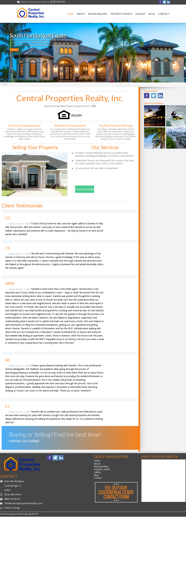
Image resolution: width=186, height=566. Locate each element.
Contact (164, 14)
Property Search (121, 14)
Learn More (14, 50)
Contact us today (84, 189)
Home (70, 14)
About (81, 14)
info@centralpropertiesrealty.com (35, 1)
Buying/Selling (97, 14)
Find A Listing (11, 507)
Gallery (140, 14)
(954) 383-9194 (12, 494)
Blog (152, 14)
